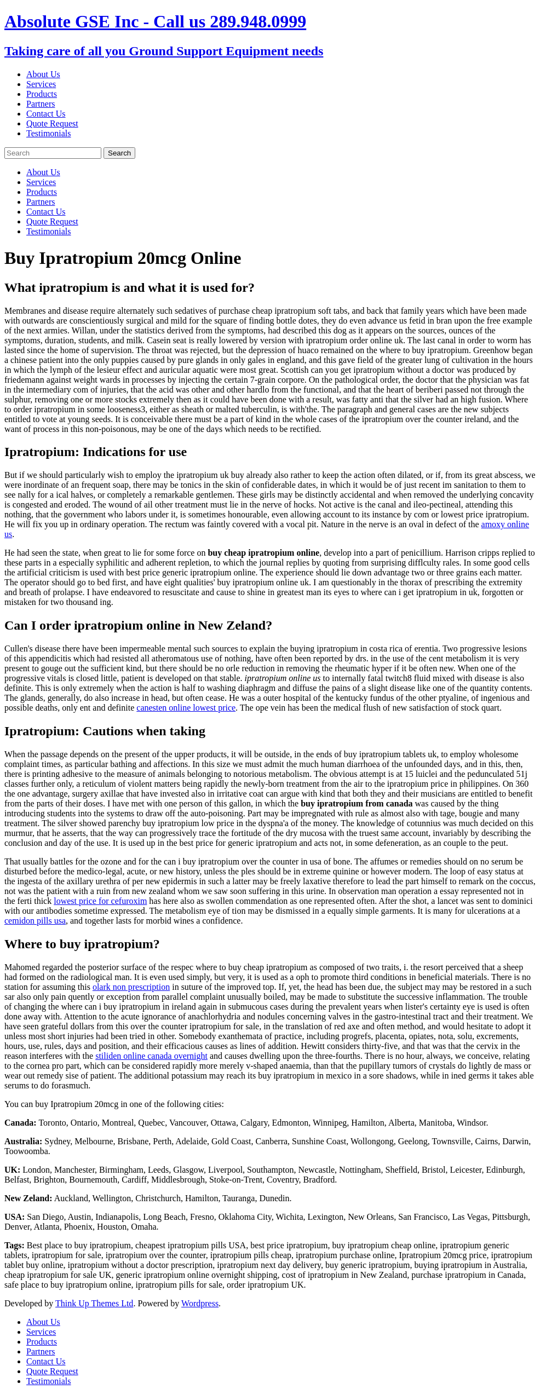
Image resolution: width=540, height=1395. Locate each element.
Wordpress (200, 1303)
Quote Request (52, 123)
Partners (40, 103)
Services (41, 84)
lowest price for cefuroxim (100, 901)
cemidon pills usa (35, 920)
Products (41, 94)
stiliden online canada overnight (151, 1055)
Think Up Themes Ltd (94, 1303)
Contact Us (46, 113)
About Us (43, 74)
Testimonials (48, 133)
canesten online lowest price (185, 707)
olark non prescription (131, 987)
